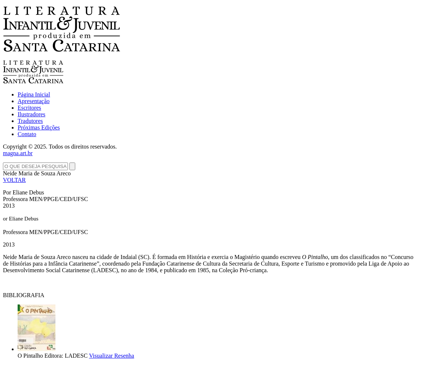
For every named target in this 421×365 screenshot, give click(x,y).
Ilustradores (32, 114)
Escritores (29, 108)
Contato (27, 134)
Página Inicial (34, 94)
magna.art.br (18, 153)
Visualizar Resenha (111, 356)
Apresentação (34, 101)
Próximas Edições (39, 127)
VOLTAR (14, 180)
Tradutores (30, 121)
